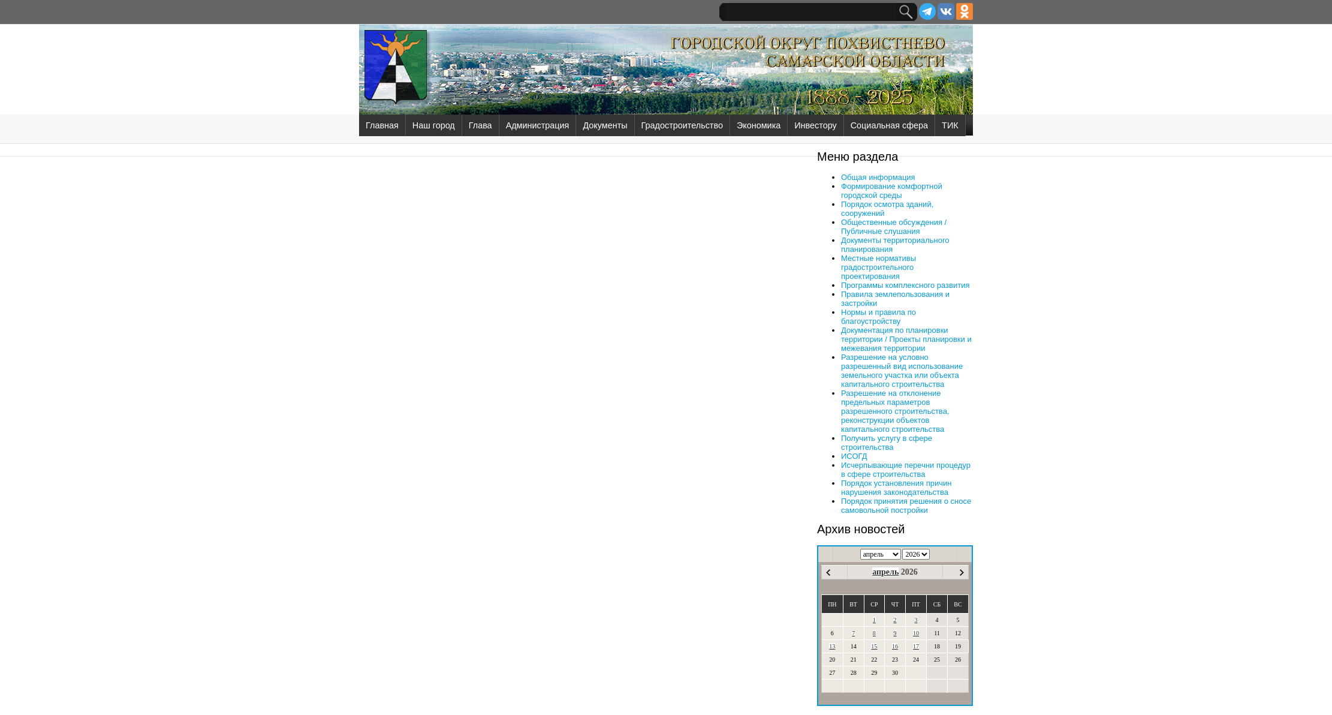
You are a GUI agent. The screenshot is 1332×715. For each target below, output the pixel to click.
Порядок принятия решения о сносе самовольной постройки (906, 506)
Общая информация (878, 177)
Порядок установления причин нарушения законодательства (896, 488)
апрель (885, 571)
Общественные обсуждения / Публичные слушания (894, 227)
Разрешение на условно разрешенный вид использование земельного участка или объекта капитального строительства (902, 371)
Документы (605, 125)
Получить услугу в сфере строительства (886, 443)
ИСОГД (854, 456)
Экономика (758, 125)
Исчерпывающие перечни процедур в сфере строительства (906, 470)
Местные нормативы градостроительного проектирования (878, 267)
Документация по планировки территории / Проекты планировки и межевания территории (906, 339)
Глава (480, 125)
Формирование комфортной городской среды (891, 191)
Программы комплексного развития (905, 285)
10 (916, 633)
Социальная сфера (889, 125)
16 (895, 646)
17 (916, 646)
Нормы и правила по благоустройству (878, 317)
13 (832, 646)
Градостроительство (682, 125)
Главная (382, 125)
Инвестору (815, 125)
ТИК (950, 125)
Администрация (537, 125)
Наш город (433, 125)
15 (874, 646)
